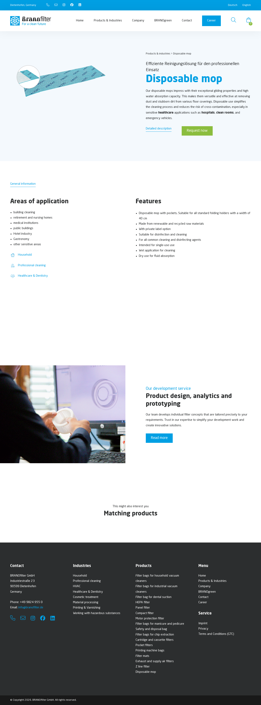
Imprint (202, 623)
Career (211, 20)
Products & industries (158, 53)
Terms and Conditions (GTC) (216, 634)
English (246, 5)
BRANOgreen (163, 20)
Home (80, 20)
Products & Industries (108, 20)
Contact (187, 20)
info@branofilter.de (30, 607)
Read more (159, 438)
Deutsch (232, 5)
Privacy (203, 628)
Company (138, 20)
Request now (197, 131)
